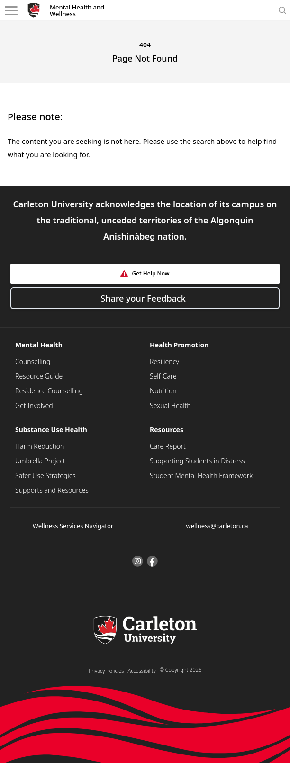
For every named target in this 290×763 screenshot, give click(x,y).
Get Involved (34, 405)
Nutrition (163, 390)
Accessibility (141, 670)
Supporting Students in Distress (197, 460)
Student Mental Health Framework (201, 475)
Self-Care (163, 376)
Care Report (168, 446)
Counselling (32, 361)
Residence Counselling (49, 390)
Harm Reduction (39, 446)
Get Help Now (150, 273)
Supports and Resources (52, 490)
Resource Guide (39, 376)
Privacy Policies (106, 670)
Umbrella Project (40, 460)
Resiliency (164, 361)
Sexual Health (170, 405)
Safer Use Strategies (45, 475)
